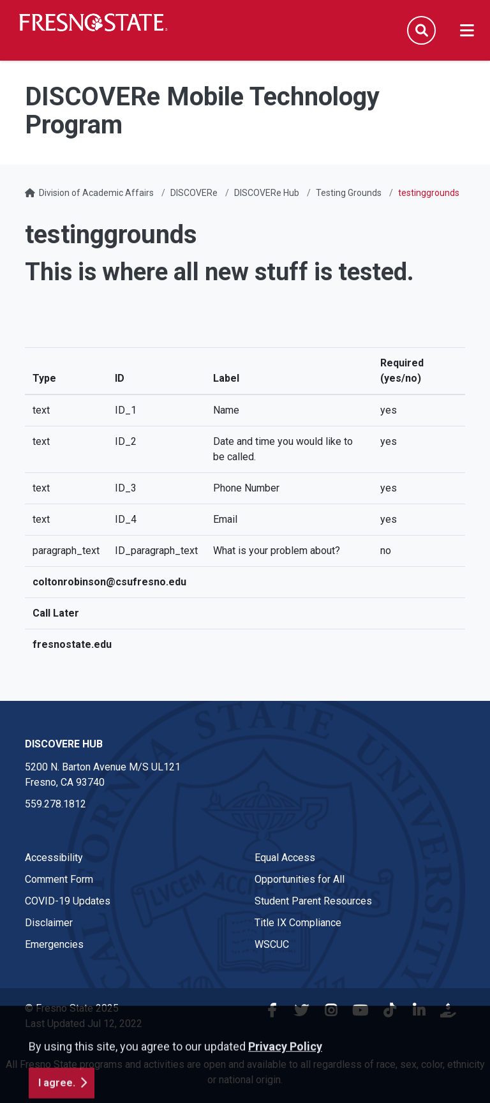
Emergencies (54, 944)
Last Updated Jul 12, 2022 (83, 1023)
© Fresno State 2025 (72, 1008)
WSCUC (272, 944)
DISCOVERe (194, 193)
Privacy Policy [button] (285, 1089)
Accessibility (54, 858)
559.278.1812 (55, 804)
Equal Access (285, 858)
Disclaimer (49, 923)
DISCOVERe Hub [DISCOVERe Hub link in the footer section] (64, 744)
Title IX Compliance (298, 923)
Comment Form (59, 879)
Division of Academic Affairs (96, 193)
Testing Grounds (349, 193)
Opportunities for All (300, 879)
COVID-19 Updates (67, 901)
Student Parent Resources (313, 901)
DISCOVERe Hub (266, 193)
